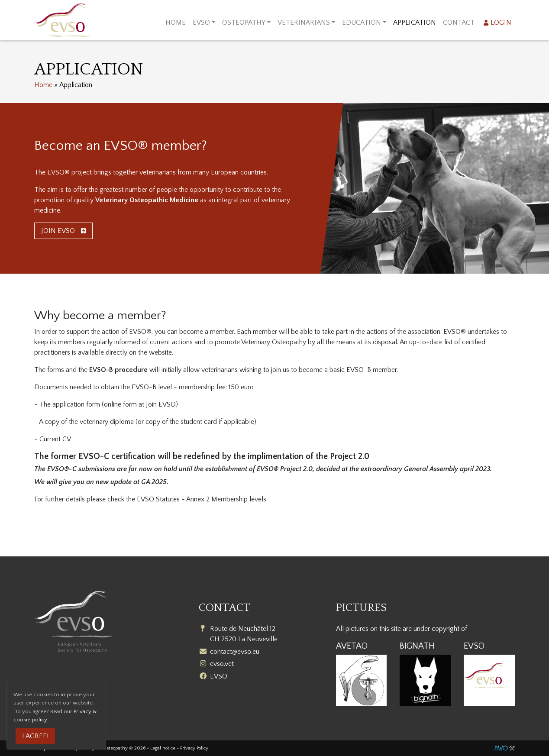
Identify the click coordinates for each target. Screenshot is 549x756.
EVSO (218, 676)
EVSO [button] (201, 22)
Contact (459, 22)
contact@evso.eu (234, 652)
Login (501, 22)
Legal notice (162, 748)
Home (175, 22)
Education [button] (361, 22)
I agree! (35, 736)
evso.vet (222, 664)
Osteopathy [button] (243, 22)
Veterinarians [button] (304, 22)
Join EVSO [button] (63, 231)
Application (414, 22)
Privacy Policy (194, 748)
